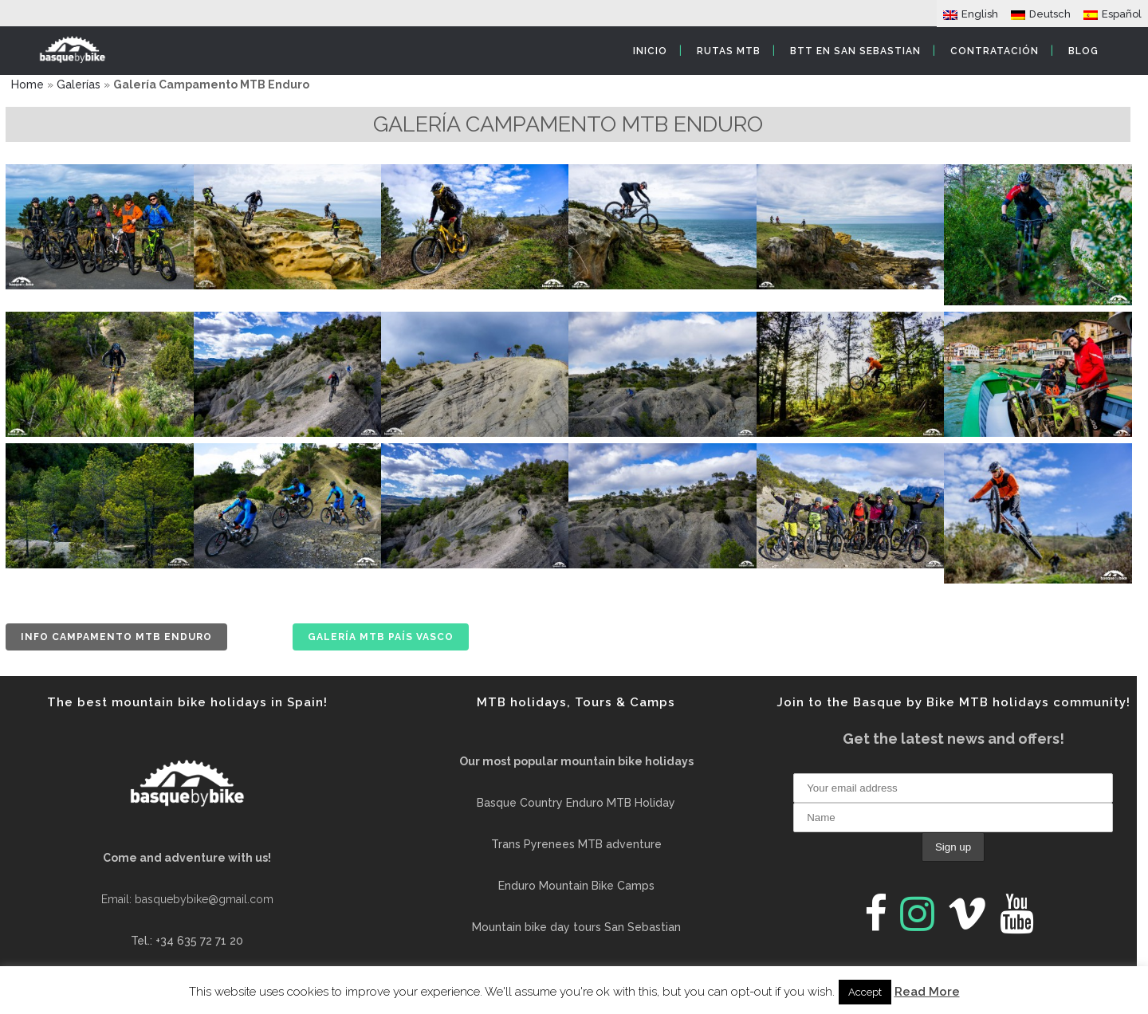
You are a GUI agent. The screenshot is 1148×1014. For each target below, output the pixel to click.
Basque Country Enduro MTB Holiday (576, 802)
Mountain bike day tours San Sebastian (576, 927)
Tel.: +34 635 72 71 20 (187, 940)
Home (27, 84)
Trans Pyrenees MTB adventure (576, 844)
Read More (927, 992)
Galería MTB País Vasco (381, 637)
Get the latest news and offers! (953, 738)
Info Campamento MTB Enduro (116, 637)
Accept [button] (865, 992)
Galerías (78, 84)
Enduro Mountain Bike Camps (576, 885)
